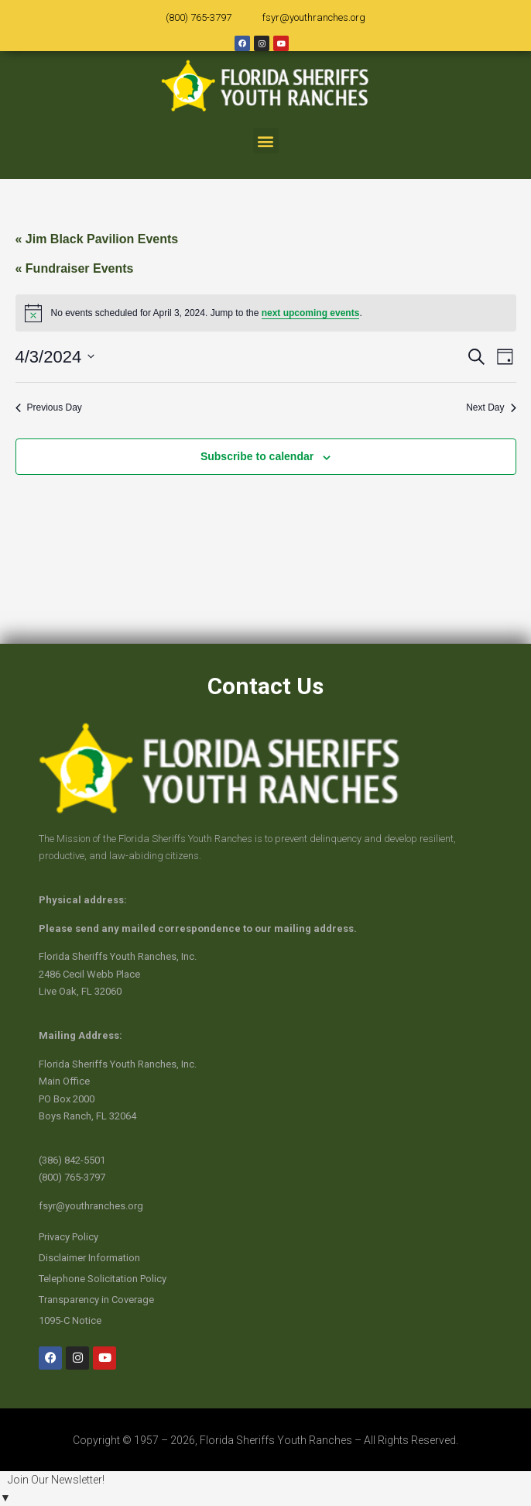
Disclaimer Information (89, 1258)
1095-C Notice (70, 1320)
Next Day (491, 407)
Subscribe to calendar (256, 456)
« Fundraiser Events (74, 268)
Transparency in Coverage (96, 1299)
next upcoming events (311, 313)
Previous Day (48, 407)
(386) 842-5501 (72, 1160)
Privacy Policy (68, 1237)
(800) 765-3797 (198, 17)
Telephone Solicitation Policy (102, 1278)
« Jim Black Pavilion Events (97, 239)
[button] (266, 140)
